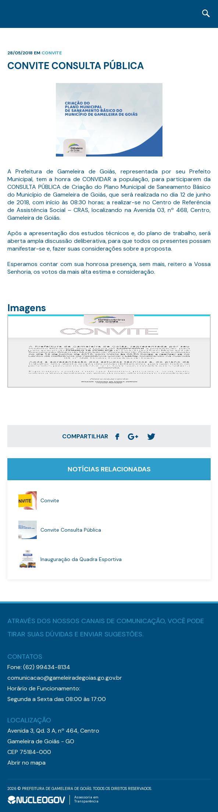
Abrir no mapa (26, 762)
